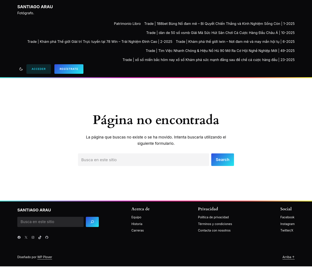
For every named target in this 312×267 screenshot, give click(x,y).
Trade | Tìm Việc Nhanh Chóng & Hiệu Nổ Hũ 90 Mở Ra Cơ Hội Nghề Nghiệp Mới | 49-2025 (220, 50)
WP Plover (44, 257)
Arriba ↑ (289, 257)
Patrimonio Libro (127, 23)
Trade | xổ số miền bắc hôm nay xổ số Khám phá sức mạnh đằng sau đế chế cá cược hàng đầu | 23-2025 (208, 60)
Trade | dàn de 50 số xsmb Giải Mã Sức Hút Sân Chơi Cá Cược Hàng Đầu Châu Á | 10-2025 (220, 33)
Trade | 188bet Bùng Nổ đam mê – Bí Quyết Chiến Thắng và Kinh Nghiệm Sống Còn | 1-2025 (219, 23)
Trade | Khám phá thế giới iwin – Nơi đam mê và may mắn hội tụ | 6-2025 (235, 41)
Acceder (39, 69)
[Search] (93, 222)
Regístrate (69, 69)
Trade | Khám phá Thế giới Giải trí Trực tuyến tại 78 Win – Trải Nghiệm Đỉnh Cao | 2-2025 (99, 41)
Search (222, 159)
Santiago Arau (35, 6)
